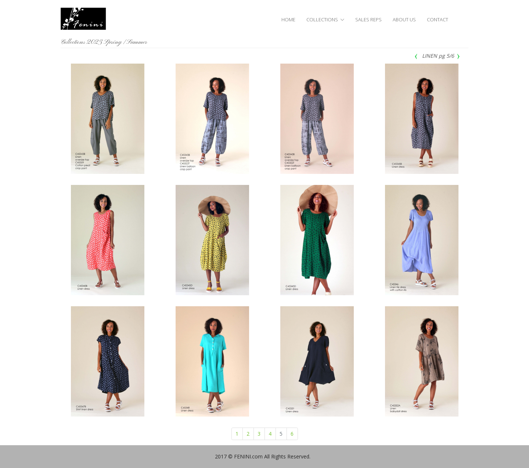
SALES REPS (368, 19)
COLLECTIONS (322, 19)
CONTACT (437, 19)
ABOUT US (404, 19)
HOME (288, 19)
